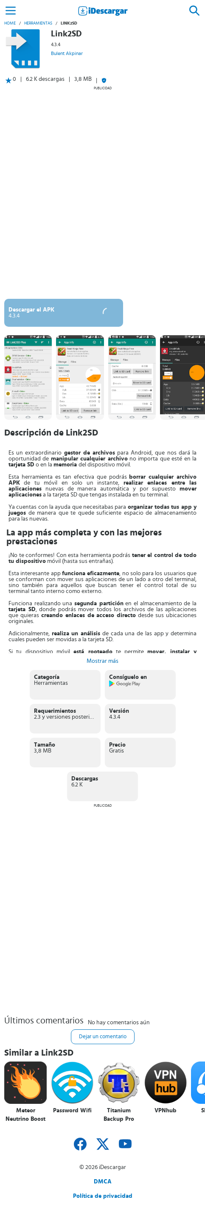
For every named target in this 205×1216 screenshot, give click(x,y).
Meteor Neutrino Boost (25, 1115)
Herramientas (38, 23)
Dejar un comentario (102, 1037)
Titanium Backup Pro (119, 1115)
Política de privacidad (102, 1196)
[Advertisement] (102, 192)
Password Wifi (72, 1111)
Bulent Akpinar (67, 53)
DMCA (103, 1182)
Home (10, 23)
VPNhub (165, 1111)
